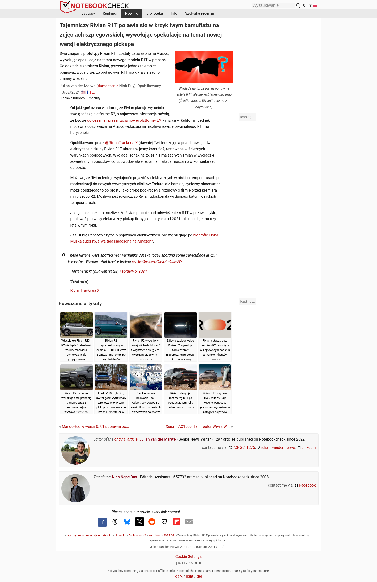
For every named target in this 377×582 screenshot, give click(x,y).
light (189, 576)
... (93, 92)
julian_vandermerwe (276, 447)
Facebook (305, 485)
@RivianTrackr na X (121, 143)
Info (174, 13)
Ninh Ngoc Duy (124, 477)
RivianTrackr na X (85, 290)
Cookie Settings (188, 556)
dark (178, 576)
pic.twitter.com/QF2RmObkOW (157, 261)
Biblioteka (154, 13)
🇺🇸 (83, 92)
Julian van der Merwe (157, 439)
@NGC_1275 (242, 447)
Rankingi (110, 13)
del (199, 576)
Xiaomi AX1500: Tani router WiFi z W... (199, 426)
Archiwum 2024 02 (161, 535)
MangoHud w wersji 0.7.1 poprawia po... (94, 426)
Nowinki (132, 13)
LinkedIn (306, 447)
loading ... (247, 117)
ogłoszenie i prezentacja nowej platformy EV (124, 120)
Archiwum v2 (137, 535)
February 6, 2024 (133, 271)
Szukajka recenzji (199, 13)
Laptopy (88, 13)
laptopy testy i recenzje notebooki (89, 535)
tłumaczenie (108, 86)
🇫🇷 (89, 92)
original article (126, 439)
